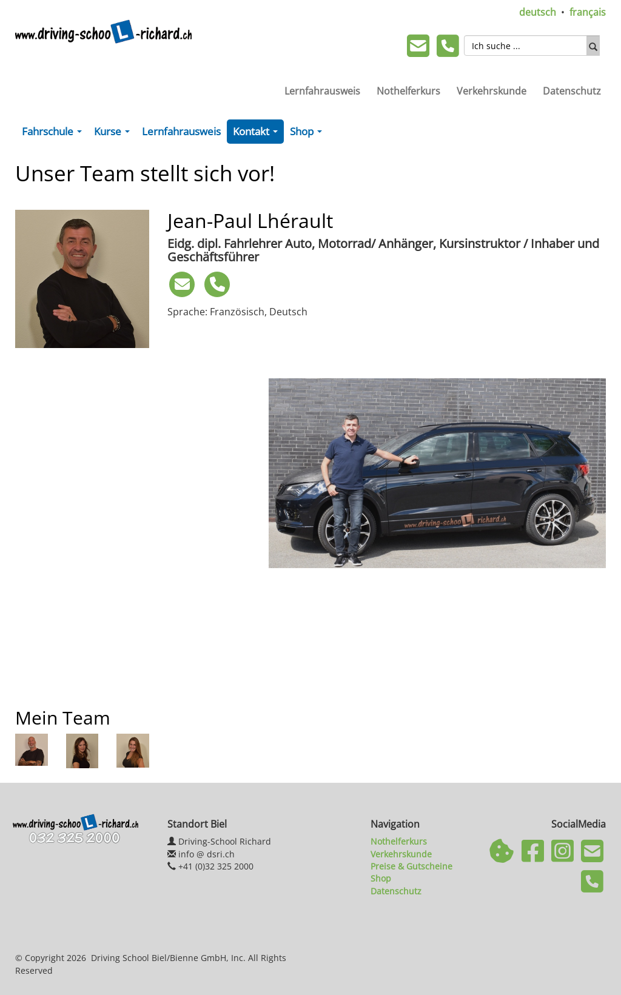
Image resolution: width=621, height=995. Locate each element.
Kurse (114, 134)
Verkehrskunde (491, 91)
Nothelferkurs (408, 91)
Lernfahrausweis (322, 91)
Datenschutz (572, 91)
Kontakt (258, 134)
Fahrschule (54, 134)
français (587, 12)
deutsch (537, 12)
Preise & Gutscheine (411, 866)
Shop (308, 134)
